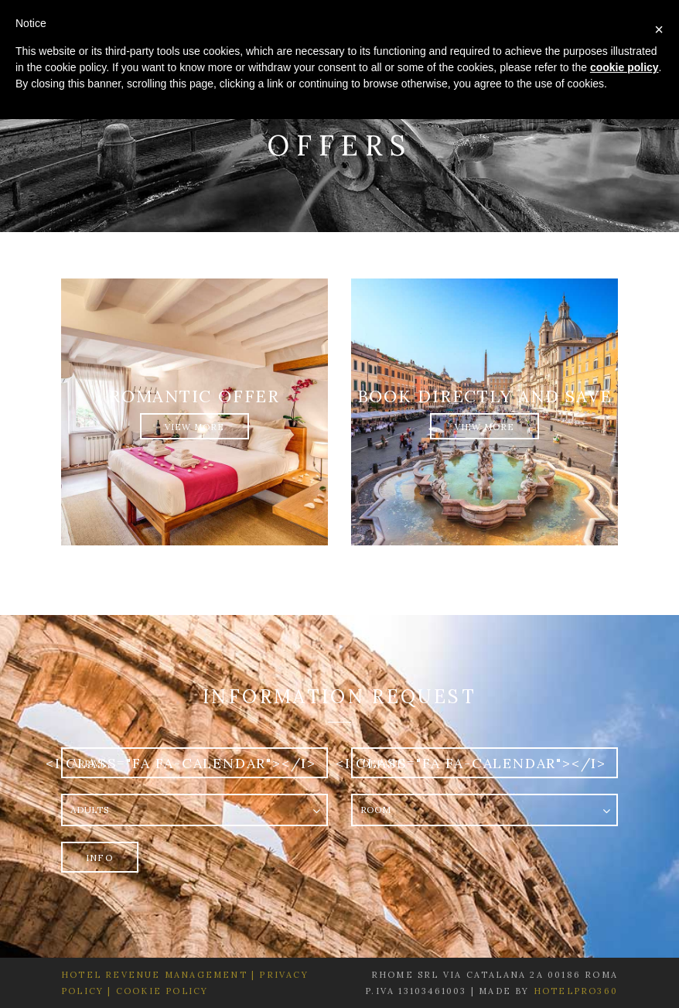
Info (100, 857)
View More (195, 427)
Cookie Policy (162, 991)
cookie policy (624, 67)
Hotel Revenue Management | (158, 974)
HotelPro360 (576, 991)
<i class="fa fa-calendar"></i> (181, 763)
